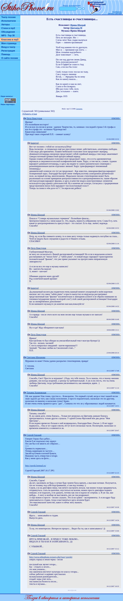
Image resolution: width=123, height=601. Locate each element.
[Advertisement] (10, 79)
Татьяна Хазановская (36, 392)
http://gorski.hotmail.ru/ (35, 465)
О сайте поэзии (9, 58)
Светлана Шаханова (36, 357)
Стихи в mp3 (8, 28)
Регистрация (8, 51)
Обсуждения (8, 32)
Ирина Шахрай (78, 25)
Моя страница (8, 43)
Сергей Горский (34, 435)
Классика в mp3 (9, 39)
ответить (116, 118)
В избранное (117, 12)
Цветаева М (76, 28)
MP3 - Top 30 (8, 35)
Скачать (79, 109)
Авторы (5, 24)
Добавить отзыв (29, 114)
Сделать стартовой (115, 13)
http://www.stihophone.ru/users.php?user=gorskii (50, 557)
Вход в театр (8, 47)
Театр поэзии (8, 17)
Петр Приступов (34, 118)
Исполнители (8, 21)
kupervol (35, 143)
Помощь (5, 54)
